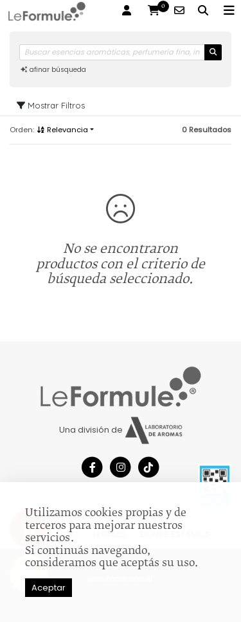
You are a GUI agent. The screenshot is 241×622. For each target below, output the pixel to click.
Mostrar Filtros (51, 105)
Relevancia (62, 130)
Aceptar (48, 588)
